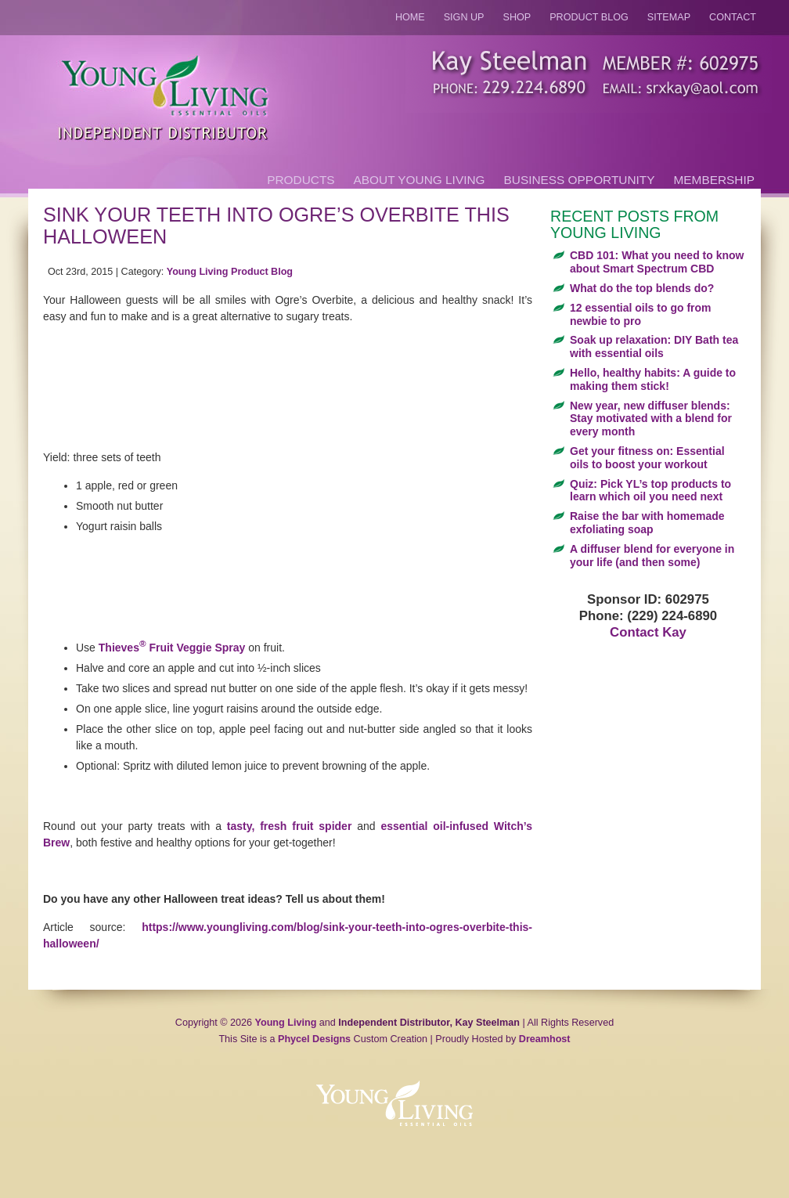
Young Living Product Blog (230, 271)
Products (300, 179)
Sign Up (464, 17)
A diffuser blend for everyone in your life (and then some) (652, 555)
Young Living (286, 1022)
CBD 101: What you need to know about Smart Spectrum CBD (657, 262)
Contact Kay (648, 632)
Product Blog (589, 17)
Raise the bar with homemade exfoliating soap (647, 523)
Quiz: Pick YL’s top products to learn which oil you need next (650, 490)
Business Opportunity (579, 179)
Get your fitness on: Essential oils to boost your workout (647, 458)
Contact (732, 17)
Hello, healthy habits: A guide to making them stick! (653, 379)
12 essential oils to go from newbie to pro (641, 314)
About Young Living (419, 179)
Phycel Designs (314, 1039)
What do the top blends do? (642, 288)
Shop (517, 17)
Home (410, 17)
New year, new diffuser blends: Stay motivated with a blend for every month (651, 418)
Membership (714, 179)
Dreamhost (545, 1039)
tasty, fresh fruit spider (289, 826)
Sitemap (668, 17)
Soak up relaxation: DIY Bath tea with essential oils (654, 346)
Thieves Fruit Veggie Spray (172, 647)
